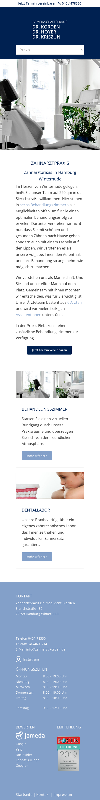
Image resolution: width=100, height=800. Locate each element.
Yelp (19, 749)
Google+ (22, 765)
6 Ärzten (74, 302)
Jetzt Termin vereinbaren (49, 350)
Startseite (24, 794)
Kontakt (43, 794)
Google (21, 744)
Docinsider (24, 755)
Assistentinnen (28, 314)
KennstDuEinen (27, 760)
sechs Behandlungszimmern (44, 204)
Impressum (63, 794)
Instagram (27, 659)
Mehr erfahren (36, 456)
